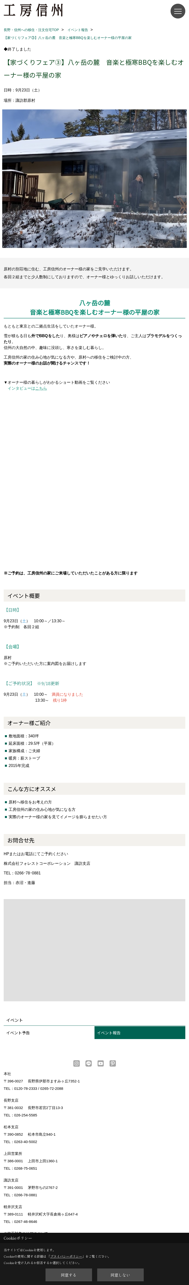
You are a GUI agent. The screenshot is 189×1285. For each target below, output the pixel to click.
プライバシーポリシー (66, 1256)
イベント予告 (18, 1033)
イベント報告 (109, 1033)
